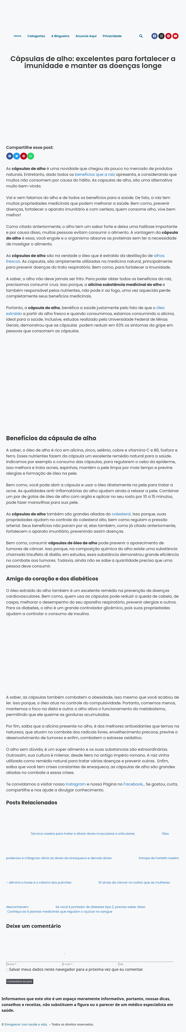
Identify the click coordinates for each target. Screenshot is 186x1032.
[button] (141, 36)
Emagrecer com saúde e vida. (26, 1028)
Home (17, 36)
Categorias (36, 36)
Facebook (133, 784)
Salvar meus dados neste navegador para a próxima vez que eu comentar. (76, 973)
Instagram (76, 784)
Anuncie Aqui (86, 36)
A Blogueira (60, 36)
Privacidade (112, 36)
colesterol (121, 514)
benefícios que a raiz (95, 174)
